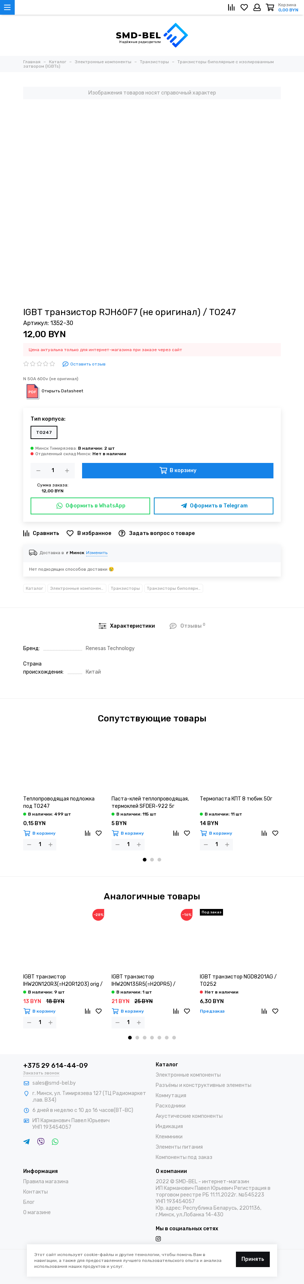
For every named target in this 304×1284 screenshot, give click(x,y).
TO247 (44, 432)
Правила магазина (45, 1181)
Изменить (96, 552)
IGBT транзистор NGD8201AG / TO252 (238, 980)
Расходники (170, 1106)
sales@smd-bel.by (54, 1083)
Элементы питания (179, 1147)
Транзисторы (125, 588)
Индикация (169, 1126)
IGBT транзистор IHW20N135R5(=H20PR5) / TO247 (144, 981)
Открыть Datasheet (53, 390)
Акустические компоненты (189, 1116)
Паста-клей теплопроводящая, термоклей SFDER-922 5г (150, 802)
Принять (252, 1259)
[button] (144, 860)
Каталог (34, 588)
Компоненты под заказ (184, 1157)
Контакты (35, 1192)
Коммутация (171, 1095)
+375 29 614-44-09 (55, 1066)
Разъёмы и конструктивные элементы (203, 1085)
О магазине (37, 1212)
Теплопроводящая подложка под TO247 (59, 802)
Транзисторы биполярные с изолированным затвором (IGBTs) (175, 588)
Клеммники (169, 1137)
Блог (29, 1202)
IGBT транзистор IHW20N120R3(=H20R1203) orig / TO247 (63, 981)
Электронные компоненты (78, 588)
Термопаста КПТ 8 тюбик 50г (236, 799)
